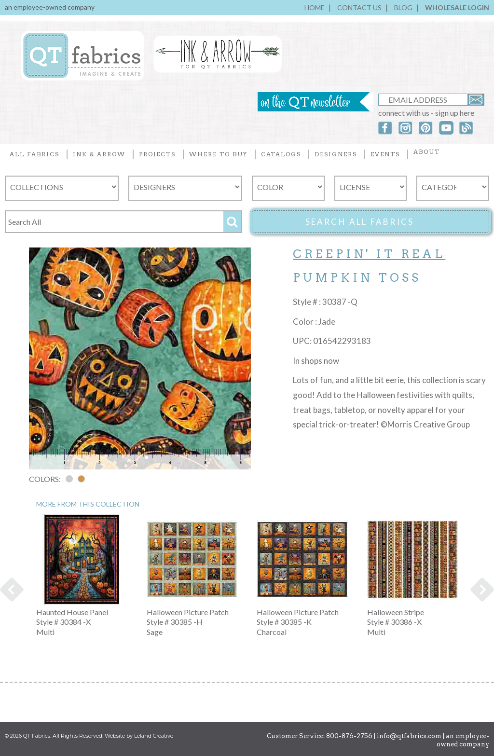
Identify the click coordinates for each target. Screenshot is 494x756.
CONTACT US (359, 7)
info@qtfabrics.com (409, 736)
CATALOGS (281, 154)
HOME (314, 7)
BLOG (403, 7)
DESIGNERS (336, 154)
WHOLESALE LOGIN (457, 7)
